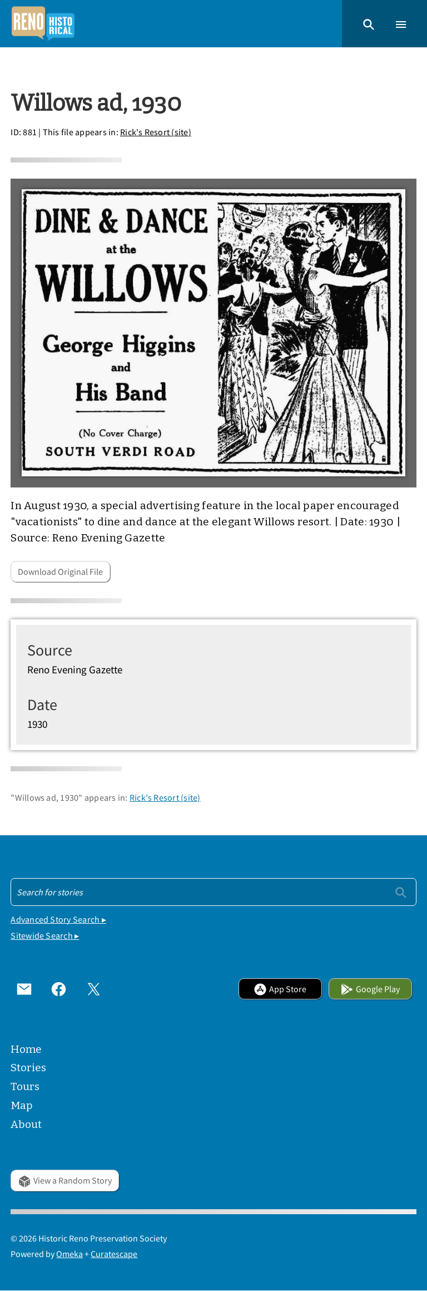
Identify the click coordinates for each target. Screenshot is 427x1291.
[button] (369, 23)
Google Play (370, 988)
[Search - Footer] (213, 892)
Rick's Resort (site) (155, 131)
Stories (28, 1067)
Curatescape (114, 1253)
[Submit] (401, 891)
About (26, 1124)
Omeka (69, 1253)
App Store (280, 988)
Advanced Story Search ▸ (58, 919)
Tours (25, 1086)
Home (26, 1049)
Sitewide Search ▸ (45, 935)
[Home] (43, 23)
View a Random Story (65, 1180)
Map (22, 1105)
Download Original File (60, 571)
